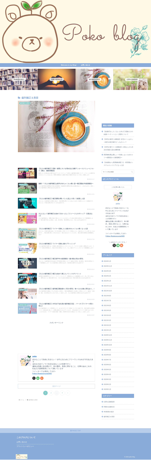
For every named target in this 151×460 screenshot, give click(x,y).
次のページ (56, 391)
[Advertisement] (56, 160)
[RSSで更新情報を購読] (42, 382)
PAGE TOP (75, 431)
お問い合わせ (22, 442)
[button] (132, 172)
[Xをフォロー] (34, 382)
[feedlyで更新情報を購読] (38, 382)
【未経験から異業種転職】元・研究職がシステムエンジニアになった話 (118, 163)
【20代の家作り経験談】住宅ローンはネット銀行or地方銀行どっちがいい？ (118, 140)
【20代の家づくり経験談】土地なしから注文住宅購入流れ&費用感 (118, 148)
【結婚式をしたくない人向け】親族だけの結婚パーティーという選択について (118, 133)
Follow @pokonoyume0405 (42, 378)
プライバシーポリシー (25, 447)
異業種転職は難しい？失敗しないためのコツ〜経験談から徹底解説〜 (118, 156)
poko (34, 361)
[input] (118, 172)
